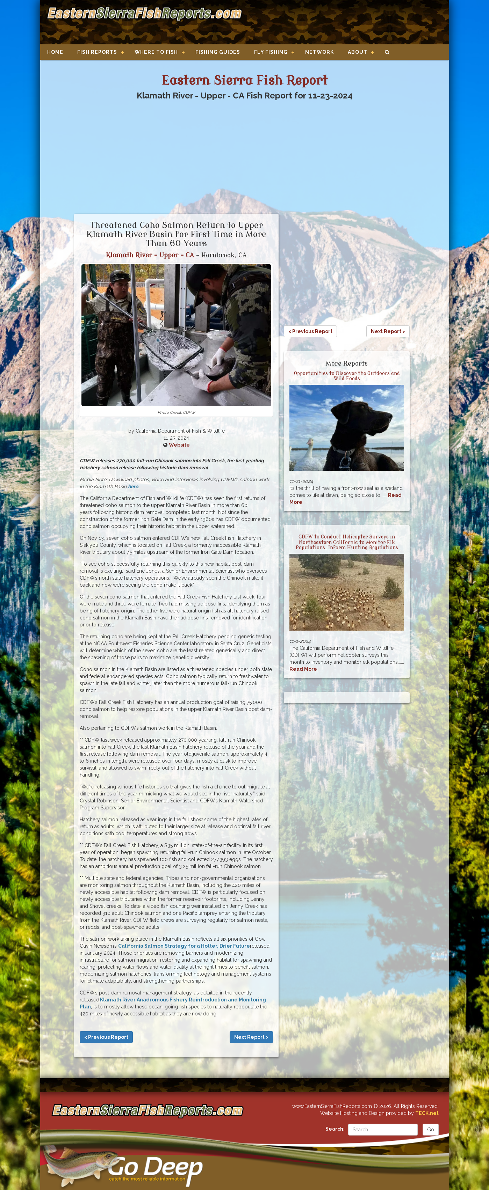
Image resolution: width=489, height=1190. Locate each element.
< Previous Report (106, 1037)
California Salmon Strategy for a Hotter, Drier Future (184, 946)
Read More (303, 669)
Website (179, 445)
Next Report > (251, 1037)
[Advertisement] (343, 22)
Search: (335, 1129)
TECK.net (427, 1113)
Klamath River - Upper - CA (150, 255)
